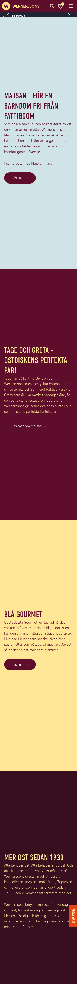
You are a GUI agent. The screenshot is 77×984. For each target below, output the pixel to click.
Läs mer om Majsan (26, 426)
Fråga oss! (73, 916)
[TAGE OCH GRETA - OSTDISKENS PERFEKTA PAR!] (38, 517)
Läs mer (17, 177)
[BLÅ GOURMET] (38, 768)
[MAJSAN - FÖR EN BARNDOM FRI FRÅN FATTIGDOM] (38, 266)
